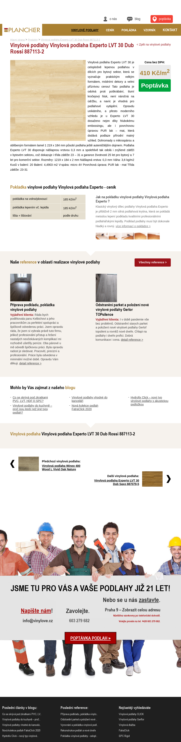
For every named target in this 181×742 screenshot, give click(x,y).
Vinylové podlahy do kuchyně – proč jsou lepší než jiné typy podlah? (32, 380)
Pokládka (128, 30)
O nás (113, 18)
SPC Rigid (124, 692)
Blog (137, 18)
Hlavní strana (17, 39)
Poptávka (154, 85)
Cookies (175, 739)
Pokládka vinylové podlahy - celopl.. (79, 692)
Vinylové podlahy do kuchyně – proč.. (21, 676)
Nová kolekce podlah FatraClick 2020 (85, 378)
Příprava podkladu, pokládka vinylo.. (79, 670)
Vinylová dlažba (127, 681)
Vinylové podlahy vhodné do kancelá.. (21, 681)
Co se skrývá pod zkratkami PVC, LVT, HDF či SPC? (30, 370)
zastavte (149, 556)
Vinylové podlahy (85, 30)
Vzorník (149, 30)
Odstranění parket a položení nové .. (79, 676)
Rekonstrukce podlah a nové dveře (78, 687)
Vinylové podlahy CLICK (131, 670)
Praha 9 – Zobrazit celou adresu (132, 566)
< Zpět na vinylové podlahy (154, 44)
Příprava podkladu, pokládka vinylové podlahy (54, 278)
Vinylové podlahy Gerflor (131, 676)
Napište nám (36, 567)
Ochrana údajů (163, 739)
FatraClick (124, 687)
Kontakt (170, 30)
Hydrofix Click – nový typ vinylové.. (20, 692)
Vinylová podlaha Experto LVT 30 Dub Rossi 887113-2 (70, 39)
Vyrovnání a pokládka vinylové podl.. (79, 681)
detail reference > (52, 334)
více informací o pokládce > (133, 226)
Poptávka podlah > (90, 594)
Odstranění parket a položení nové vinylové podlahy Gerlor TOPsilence (144, 281)
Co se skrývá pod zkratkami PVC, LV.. (21, 670)
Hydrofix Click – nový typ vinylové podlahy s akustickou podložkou (149, 372)
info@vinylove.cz (38, 577)
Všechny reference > (153, 262)
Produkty (33, 39)
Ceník (110, 30)
